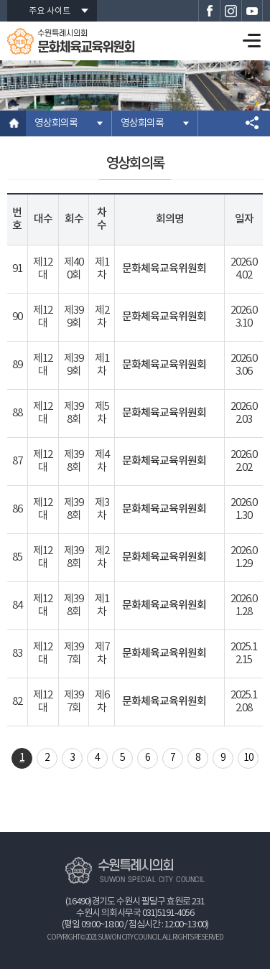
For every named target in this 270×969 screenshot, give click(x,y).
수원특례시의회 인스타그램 (230, 11)
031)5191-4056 (168, 913)
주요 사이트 (49, 11)
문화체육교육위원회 (164, 269)
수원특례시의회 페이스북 (209, 11)
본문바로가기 (0, 0)
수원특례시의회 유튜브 (252, 11)
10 (248, 758)
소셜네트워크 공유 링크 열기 (252, 123)
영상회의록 (56, 123)
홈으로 (13, 123)
